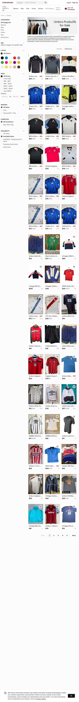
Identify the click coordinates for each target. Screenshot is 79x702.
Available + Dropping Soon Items (11, 140)
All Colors (6, 53)
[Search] (34, 2)
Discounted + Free (8, 113)
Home (34, 8)
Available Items (7, 136)
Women (15, 8)
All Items (5, 107)
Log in (69, 3)
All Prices (5, 76)
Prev (43, 535)
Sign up (75, 3)
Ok (71, 696)
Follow (65, 30)
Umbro (9, 15)
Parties (40, 8)
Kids (27, 8)
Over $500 (6, 91)
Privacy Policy (41, 699)
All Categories (6, 22)
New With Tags (7, 125)
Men (22, 8)
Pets (2, 35)
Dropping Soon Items (9, 144)
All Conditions (7, 122)
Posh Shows (49, 8)
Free (3, 110)
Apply (22, 96)
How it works (58, 8)
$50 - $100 (6, 84)
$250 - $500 (7, 89)
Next (74, 535)
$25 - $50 (6, 81)
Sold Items (6, 147)
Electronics (5, 37)
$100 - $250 (6, 86)
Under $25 (6, 79)
